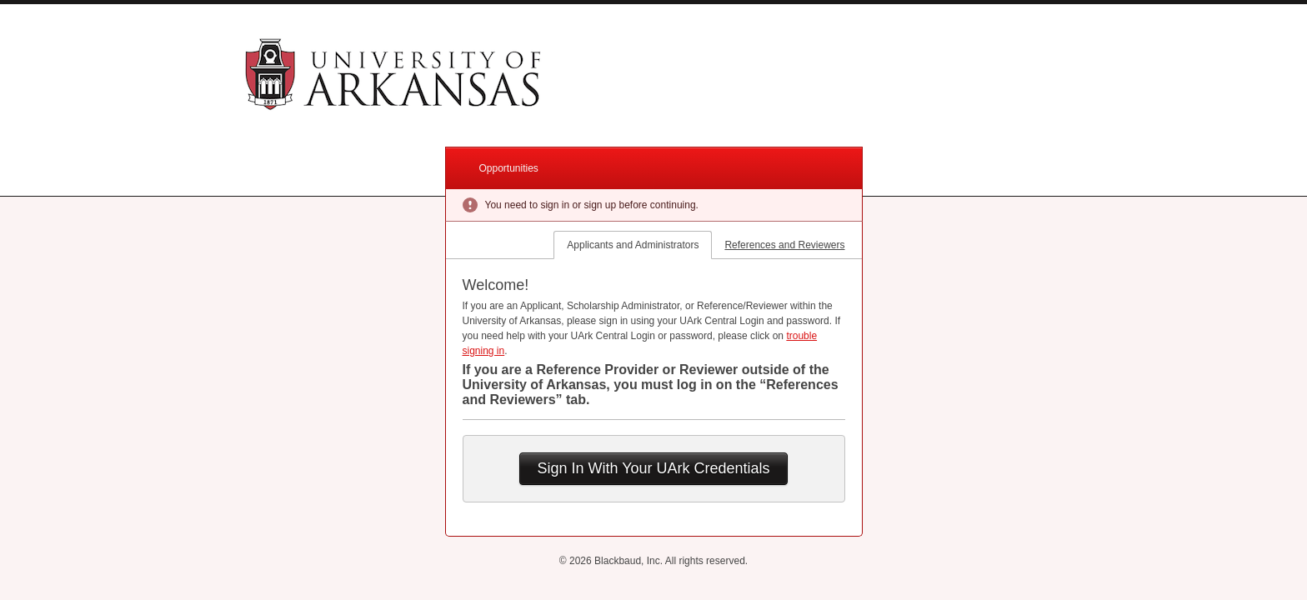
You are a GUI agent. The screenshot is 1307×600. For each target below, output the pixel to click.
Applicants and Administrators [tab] (633, 245)
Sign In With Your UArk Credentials (653, 468)
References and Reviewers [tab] (784, 245)
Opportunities (508, 168)
